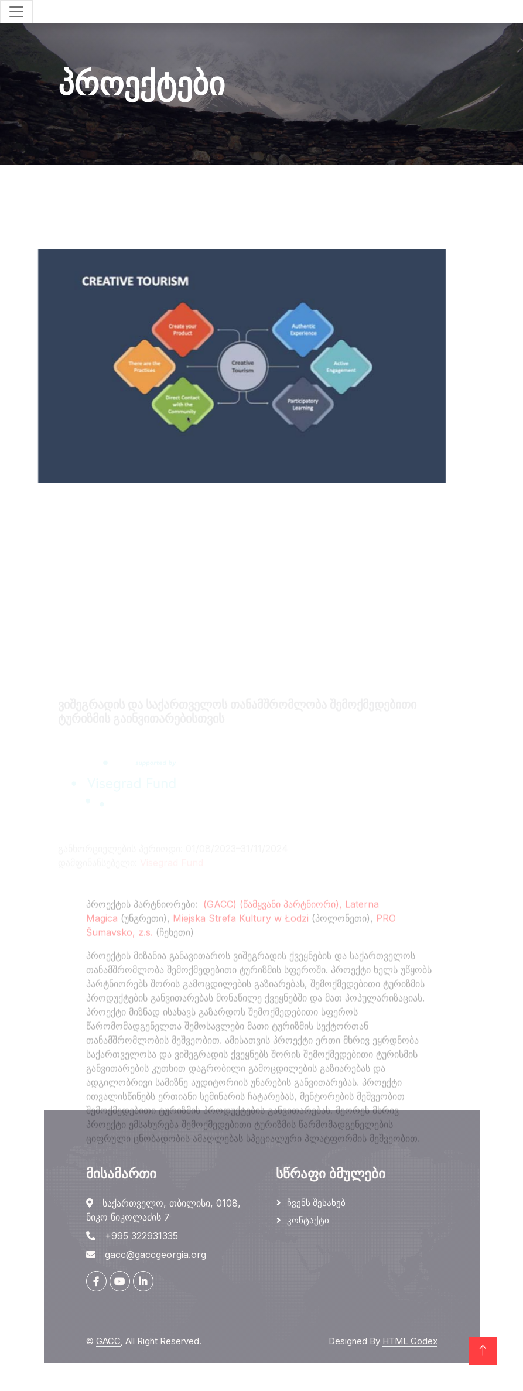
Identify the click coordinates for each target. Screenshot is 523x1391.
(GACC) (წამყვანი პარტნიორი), (272, 968)
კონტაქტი (308, 1220)
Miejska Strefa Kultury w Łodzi (241, 982)
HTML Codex (409, 1340)
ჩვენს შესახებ (316, 1202)
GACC (108, 1340)
